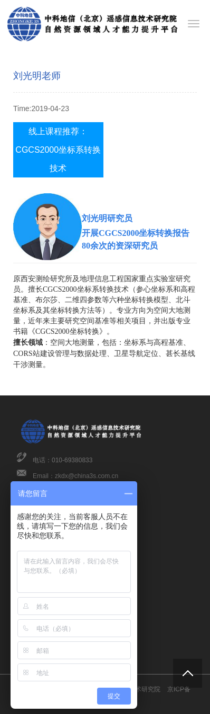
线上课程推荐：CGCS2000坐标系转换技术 (58, 150)
